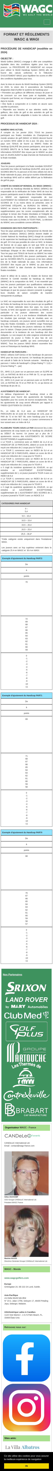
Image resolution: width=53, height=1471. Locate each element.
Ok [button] (26, 1466)
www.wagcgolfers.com (16, 1278)
